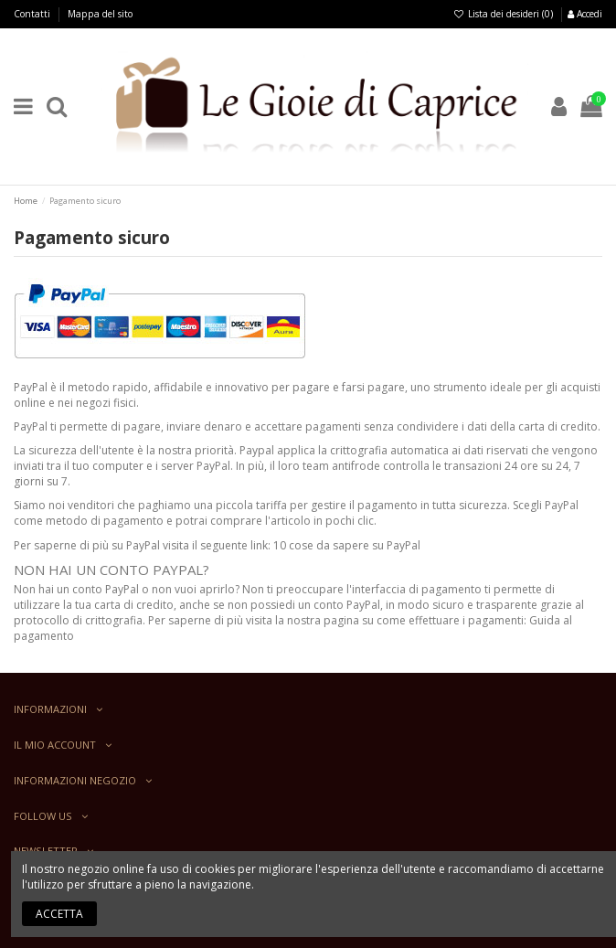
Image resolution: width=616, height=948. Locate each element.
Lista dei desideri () (504, 13)
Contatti (33, 13)
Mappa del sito (100, 13)
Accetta (59, 913)
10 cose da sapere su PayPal (346, 545)
